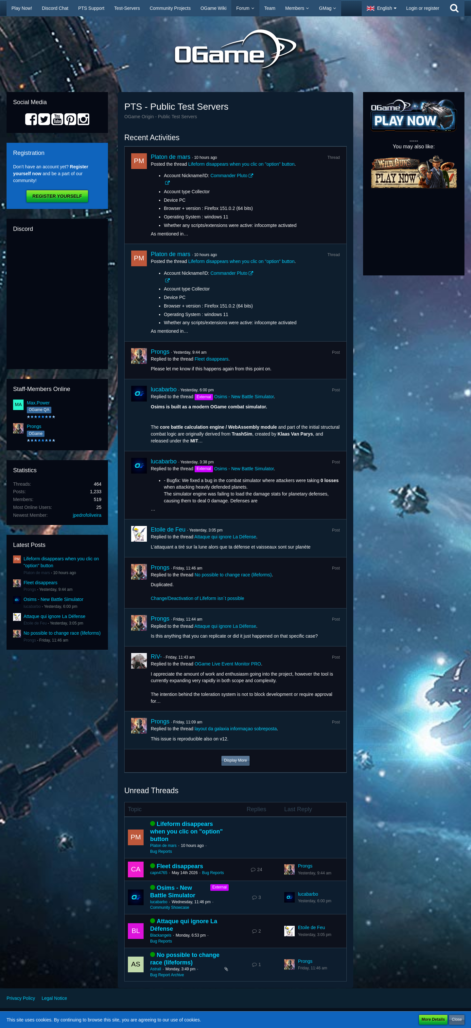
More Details (433, 1019)
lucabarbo (32, 606)
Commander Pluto (228, 175)
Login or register (422, 8)
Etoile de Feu (35, 623)
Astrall (155, 969)
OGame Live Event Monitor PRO (228, 663)
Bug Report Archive (167, 975)
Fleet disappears (41, 582)
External (219, 887)
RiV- (156, 656)
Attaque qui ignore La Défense (54, 616)
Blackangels (160, 935)
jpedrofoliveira (87, 515)
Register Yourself (57, 196)
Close (457, 1019)
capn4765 (158, 872)
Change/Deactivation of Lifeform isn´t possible (197, 598)
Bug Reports (161, 851)
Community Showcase (169, 907)
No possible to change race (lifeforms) (62, 633)
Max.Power (38, 402)
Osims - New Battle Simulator (53, 599)
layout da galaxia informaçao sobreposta (236, 728)
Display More (235, 760)
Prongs (34, 426)
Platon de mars (37, 572)
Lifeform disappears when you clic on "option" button (241, 164)
